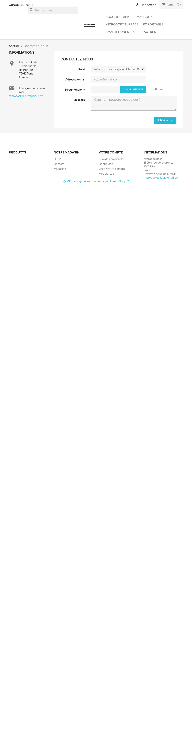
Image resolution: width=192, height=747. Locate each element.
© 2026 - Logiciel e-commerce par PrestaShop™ (96, 181)
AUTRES (150, 32)
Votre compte (111, 152)
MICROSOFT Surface (122, 24)
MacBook (145, 17)
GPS (136, 32)
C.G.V (57, 159)
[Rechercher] (53, 10)
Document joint (75, 89)
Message (79, 99)
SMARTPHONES (117, 32)
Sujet (81, 69)
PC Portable (153, 24)
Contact (59, 164)
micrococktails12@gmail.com (26, 96)
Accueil (112, 17)
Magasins (60, 169)
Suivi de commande (111, 159)
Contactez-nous (21, 5)
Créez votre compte (112, 169)
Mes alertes (106, 173)
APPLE (127, 17)
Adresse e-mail (75, 79)
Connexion (106, 164)
